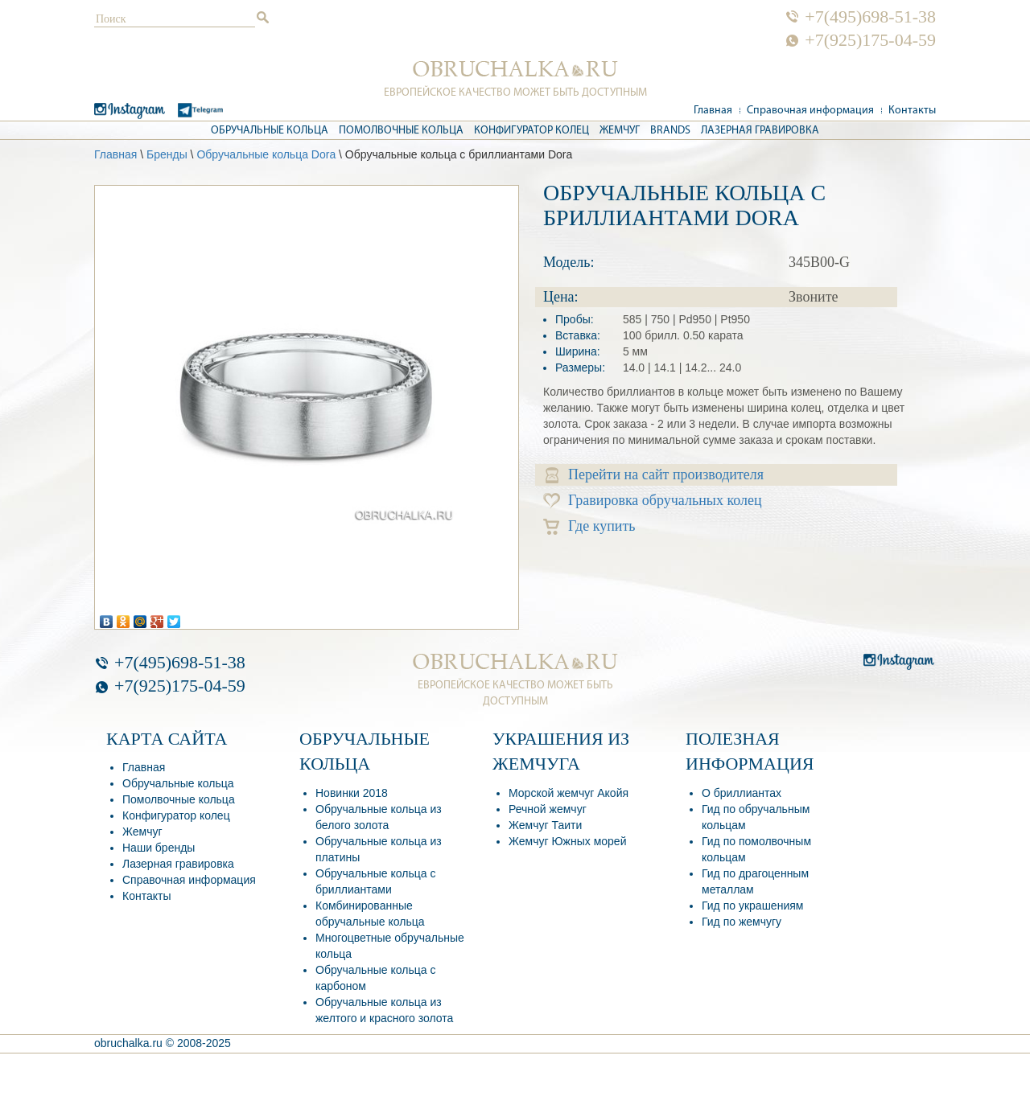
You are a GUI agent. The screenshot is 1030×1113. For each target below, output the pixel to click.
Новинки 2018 (351, 792)
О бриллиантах (741, 792)
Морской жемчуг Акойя (568, 792)
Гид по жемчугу (741, 921)
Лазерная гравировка (760, 131)
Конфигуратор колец (531, 131)
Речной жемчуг (548, 809)
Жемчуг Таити (545, 825)
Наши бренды (158, 847)
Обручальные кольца (269, 131)
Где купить (589, 526)
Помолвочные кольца (401, 131)
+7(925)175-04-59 (870, 40)
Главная (713, 111)
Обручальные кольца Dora (266, 154)
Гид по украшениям (752, 905)
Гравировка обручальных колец (652, 500)
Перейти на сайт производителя (655, 475)
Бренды (166, 154)
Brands (670, 131)
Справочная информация (810, 111)
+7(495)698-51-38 (870, 17)
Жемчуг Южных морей (567, 841)
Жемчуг (619, 131)
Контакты (912, 111)
